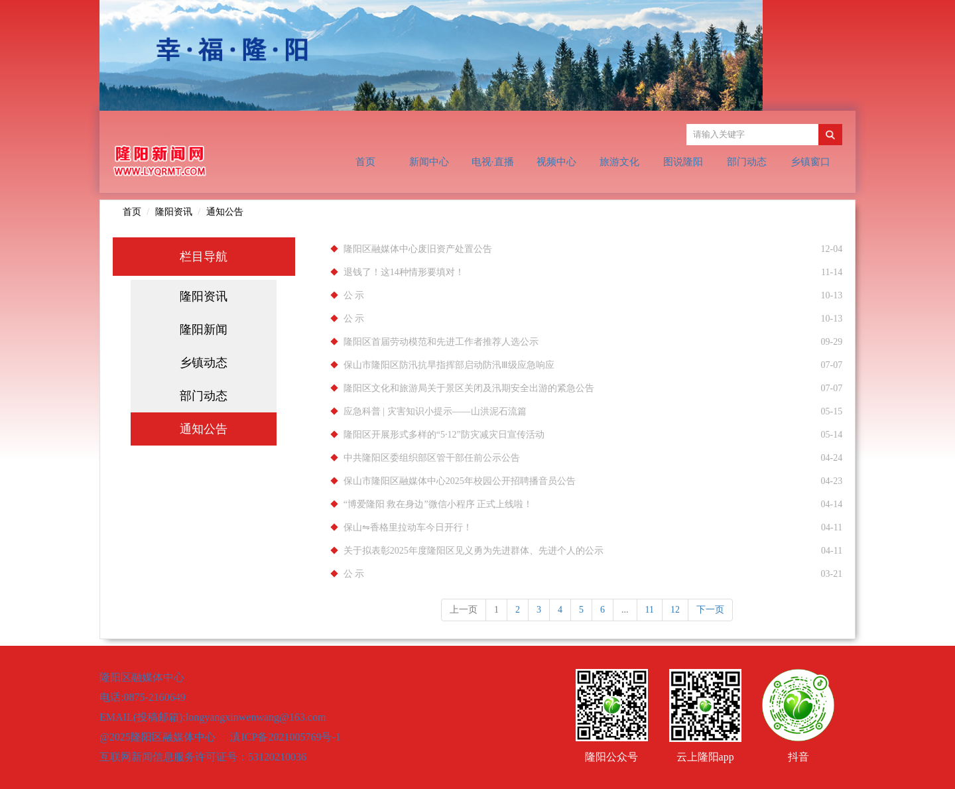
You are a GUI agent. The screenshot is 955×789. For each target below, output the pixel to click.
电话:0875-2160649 (142, 697)
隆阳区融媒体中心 (141, 677)
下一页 (710, 610)
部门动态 (747, 161)
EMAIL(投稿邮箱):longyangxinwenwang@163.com (212, 717)
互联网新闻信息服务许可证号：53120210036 (202, 756)
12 (675, 610)
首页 (365, 161)
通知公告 (224, 212)
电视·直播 (493, 161)
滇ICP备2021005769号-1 (285, 737)
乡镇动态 (203, 362)
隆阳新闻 (203, 329)
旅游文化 (619, 161)
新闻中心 (429, 161)
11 (649, 610)
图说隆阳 (683, 161)
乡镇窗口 (810, 161)
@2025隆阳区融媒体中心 (158, 737)
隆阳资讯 (173, 212)
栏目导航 (203, 256)
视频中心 (556, 161)
